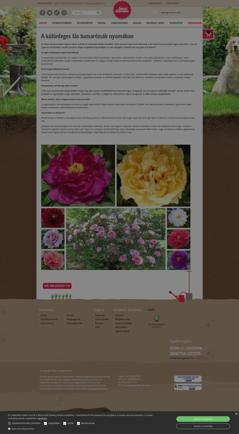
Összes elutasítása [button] (203, 426)
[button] (9, 423)
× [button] (236, 414)
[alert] (119, 217)
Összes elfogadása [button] (203, 419)
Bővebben (42, 418)
